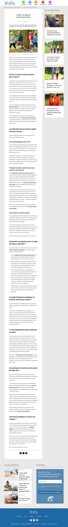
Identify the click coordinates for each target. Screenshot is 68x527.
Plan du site (36, 523)
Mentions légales (14, 523)
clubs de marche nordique (23, 411)
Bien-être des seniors (17, 7)
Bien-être (19, 516)
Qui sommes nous (53, 523)
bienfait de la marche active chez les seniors (22, 173)
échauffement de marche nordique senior (24, 255)
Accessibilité (44, 523)
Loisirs (25, 516)
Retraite (46, 516)
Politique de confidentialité (26, 523)
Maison (32, 516)
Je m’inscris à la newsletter (50, 492)
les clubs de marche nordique (29, 117)
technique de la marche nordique (24, 354)
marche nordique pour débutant (17, 249)
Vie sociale (39, 516)
